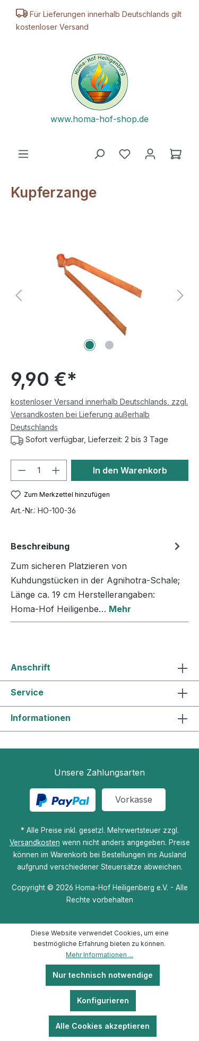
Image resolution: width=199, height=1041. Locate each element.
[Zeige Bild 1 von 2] (89, 345)
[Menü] (23, 154)
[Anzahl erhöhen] (56, 470)
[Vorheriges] (19, 295)
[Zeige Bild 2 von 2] (109, 345)
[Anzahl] (39, 470)
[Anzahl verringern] (22, 470)
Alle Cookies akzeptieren (103, 1025)
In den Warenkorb (130, 470)
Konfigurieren (103, 1000)
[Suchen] (99, 154)
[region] (99, 295)
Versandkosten (35, 842)
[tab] (97, 577)
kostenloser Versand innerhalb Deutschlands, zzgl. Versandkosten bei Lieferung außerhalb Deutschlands (99, 414)
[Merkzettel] (124, 154)
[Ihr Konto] (150, 154)
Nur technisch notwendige (103, 974)
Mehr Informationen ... (99, 955)
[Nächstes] (180, 295)
